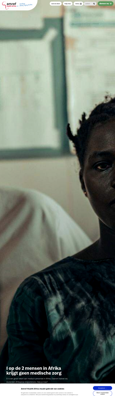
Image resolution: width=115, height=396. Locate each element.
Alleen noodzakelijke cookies (102, 384)
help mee (68, 4)
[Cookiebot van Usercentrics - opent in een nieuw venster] (10, 393)
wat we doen (55, 4)
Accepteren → (102, 379)
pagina (53, 387)
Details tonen (24, 393)
